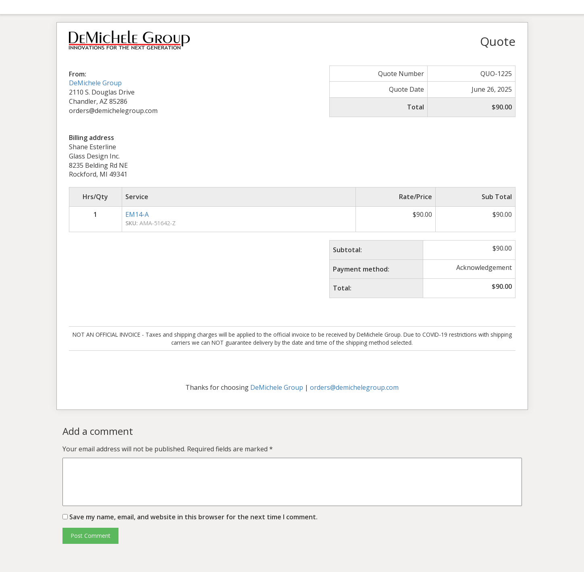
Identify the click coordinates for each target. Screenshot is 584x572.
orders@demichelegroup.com (354, 387)
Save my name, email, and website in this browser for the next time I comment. (193, 516)
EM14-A (137, 214)
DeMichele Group (95, 82)
